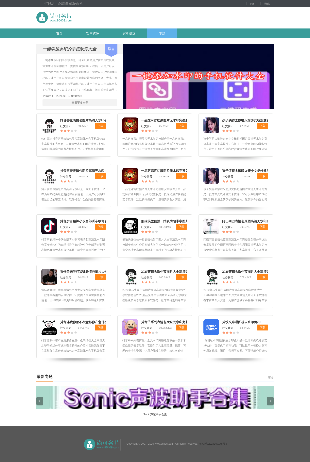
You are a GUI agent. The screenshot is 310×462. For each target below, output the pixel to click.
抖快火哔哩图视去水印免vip (241, 322)
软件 (253, 3)
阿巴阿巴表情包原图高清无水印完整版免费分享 (255, 221)
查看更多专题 (80, 102)
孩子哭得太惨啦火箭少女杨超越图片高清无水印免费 (258, 170)
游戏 (267, 3)
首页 (59, 33)
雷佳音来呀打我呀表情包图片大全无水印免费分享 (95, 271)
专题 (162, 33)
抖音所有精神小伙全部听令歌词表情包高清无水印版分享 (99, 221)
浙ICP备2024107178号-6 (213, 443)
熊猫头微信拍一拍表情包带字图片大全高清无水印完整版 (180, 221)
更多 (271, 377)
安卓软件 (92, 33)
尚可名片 (75, 18)
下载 (100, 125)
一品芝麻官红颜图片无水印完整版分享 (168, 120)
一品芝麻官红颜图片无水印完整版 (165, 170)
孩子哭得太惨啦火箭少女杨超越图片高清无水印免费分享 (261, 120)
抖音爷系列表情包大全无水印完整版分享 (169, 322)
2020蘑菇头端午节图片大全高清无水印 (249, 271)
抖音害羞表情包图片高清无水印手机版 (87, 120)
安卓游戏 (129, 33)
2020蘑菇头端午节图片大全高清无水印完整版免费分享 (179, 271)
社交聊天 (65, 126)
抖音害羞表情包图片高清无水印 (82, 170)
